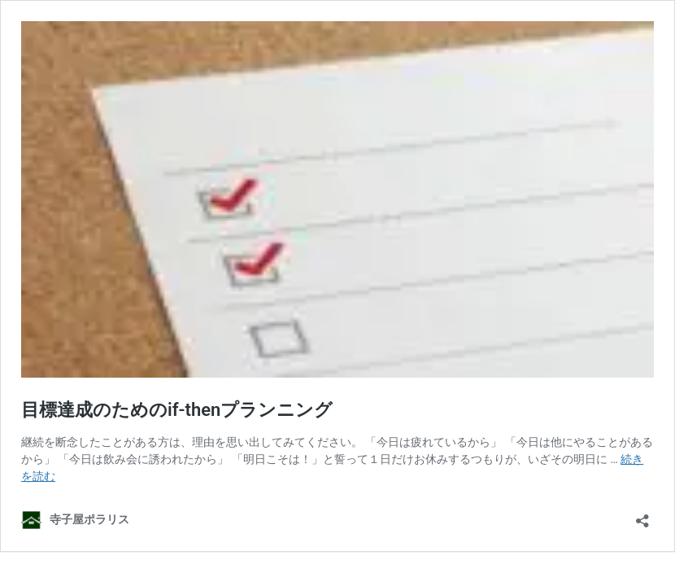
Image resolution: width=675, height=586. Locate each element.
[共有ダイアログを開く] (642, 515)
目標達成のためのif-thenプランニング (177, 410)
